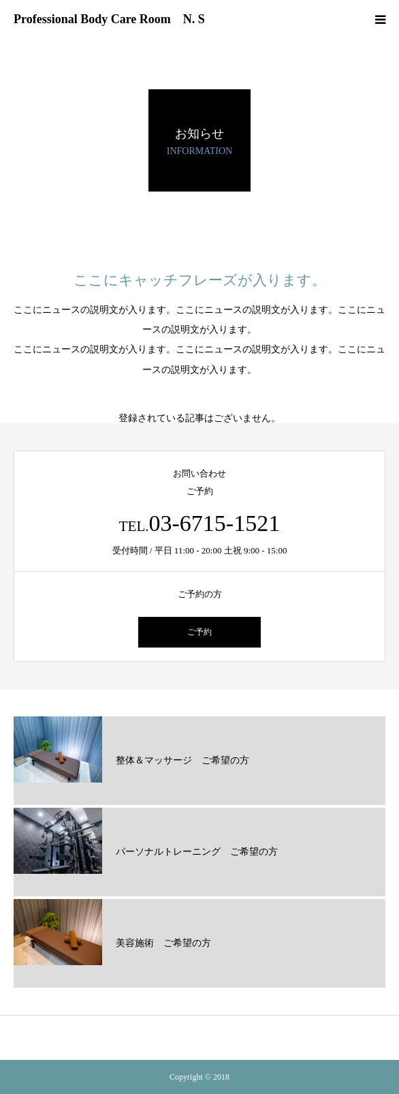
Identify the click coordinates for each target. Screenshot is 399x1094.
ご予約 (199, 632)
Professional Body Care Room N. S (109, 19)
